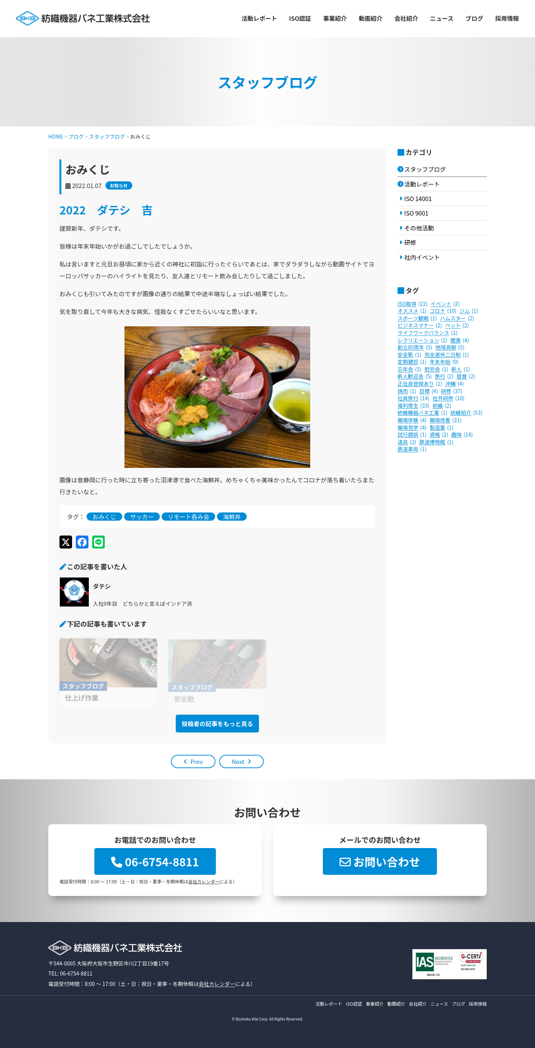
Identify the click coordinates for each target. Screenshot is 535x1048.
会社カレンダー (204, 881)
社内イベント (422, 257)
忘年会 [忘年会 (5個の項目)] (409, 369)
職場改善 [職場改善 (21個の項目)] (445, 420)
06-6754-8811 (155, 861)
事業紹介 (335, 18)
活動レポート (259, 18)
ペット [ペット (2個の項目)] (457, 325)
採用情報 (507, 18)
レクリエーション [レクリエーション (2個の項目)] (422, 340)
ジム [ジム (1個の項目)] (469, 311)
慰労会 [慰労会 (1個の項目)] (436, 369)
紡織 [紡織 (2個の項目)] (441, 406)
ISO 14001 (418, 198)
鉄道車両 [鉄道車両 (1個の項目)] (412, 449)
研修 (410, 242)
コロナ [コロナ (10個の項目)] (442, 311)
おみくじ (104, 516)
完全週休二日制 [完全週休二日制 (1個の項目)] (446, 355)
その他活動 (419, 228)
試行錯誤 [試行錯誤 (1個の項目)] (412, 435)
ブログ (474, 18)
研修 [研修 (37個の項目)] (452, 391)
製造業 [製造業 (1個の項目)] (441, 427)
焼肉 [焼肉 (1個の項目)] (407, 391)
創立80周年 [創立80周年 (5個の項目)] (415, 347)
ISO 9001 (416, 213)
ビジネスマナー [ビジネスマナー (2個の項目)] (420, 325)
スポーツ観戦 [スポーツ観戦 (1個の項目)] (417, 318)
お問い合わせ (380, 861)
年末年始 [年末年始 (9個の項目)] (443, 362)
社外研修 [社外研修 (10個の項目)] (448, 398)
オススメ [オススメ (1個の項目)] (412, 311)
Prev (196, 761)
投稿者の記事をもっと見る (217, 723)
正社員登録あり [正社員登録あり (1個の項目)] (420, 384)
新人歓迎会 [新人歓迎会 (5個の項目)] (415, 376)
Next (238, 761)
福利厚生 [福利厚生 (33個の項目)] (413, 406)
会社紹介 (406, 18)
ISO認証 (300, 18)
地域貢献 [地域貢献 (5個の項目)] (449, 347)
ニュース (442, 18)
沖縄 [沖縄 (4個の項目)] (454, 384)
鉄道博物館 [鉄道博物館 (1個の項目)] (436, 442)
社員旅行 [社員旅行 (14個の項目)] (413, 398)
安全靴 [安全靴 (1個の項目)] (409, 355)
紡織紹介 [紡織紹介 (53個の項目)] (466, 413)
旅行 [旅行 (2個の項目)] (444, 376)
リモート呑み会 (188, 516)
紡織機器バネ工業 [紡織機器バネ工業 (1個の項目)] (422, 413)
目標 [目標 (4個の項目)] (428, 391)
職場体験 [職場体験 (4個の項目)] (412, 420)
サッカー (142, 516)
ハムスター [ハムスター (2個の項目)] (457, 318)
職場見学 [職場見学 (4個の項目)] (412, 427)
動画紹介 (371, 18)
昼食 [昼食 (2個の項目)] (466, 376)
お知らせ (119, 185)
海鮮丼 (232, 516)
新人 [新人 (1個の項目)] (460, 369)
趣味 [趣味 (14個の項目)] (462, 435)
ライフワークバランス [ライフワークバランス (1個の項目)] (427, 333)
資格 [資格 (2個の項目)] (438, 435)
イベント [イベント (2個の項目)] (445, 304)
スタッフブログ (425, 169)
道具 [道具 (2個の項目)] (407, 442)
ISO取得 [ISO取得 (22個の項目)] (413, 304)
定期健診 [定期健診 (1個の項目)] (412, 362)
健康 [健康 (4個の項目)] (459, 340)
